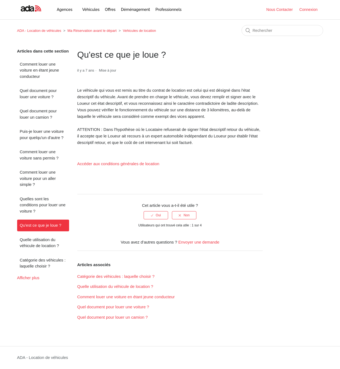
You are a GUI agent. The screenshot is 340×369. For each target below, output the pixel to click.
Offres (110, 9)
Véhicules (91, 9)
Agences (64, 9)
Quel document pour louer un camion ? (38, 114)
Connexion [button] (308, 9)
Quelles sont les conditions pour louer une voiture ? (43, 204)
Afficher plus (28, 277)
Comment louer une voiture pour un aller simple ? (38, 178)
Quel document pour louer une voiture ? (38, 93)
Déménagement (135, 9)
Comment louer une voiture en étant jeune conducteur (39, 70)
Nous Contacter (279, 9)
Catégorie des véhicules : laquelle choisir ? (43, 263)
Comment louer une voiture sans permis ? (39, 154)
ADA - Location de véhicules (39, 31)
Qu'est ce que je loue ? (40, 225)
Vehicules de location (139, 31)
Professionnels (169, 9)
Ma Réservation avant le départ (92, 31)
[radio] (156, 215)
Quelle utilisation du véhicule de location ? (39, 242)
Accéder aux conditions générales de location (118, 163)
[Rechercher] (282, 30)
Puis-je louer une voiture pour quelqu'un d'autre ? (42, 134)
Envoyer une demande (198, 242)
